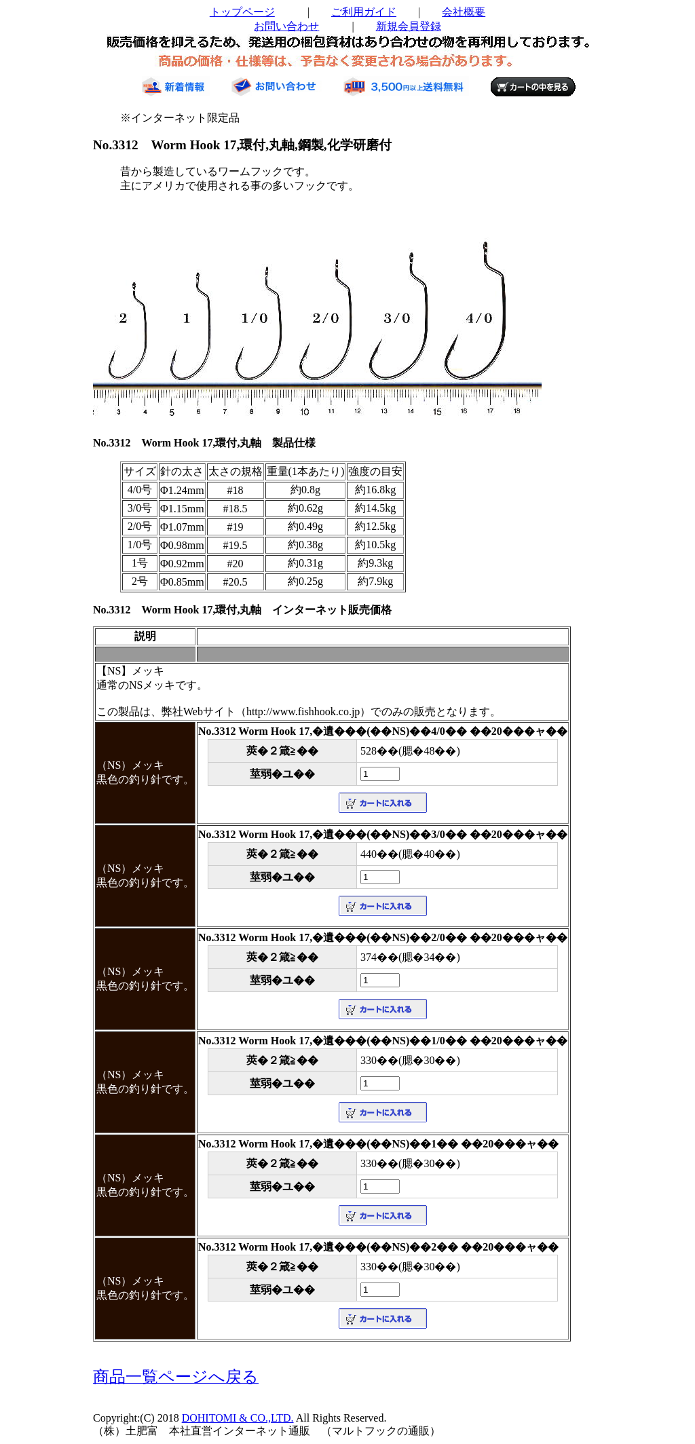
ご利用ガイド (363, 12)
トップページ (242, 12)
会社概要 (463, 12)
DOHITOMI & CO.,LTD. (238, 1418)
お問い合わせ (286, 26)
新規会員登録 (408, 26)
